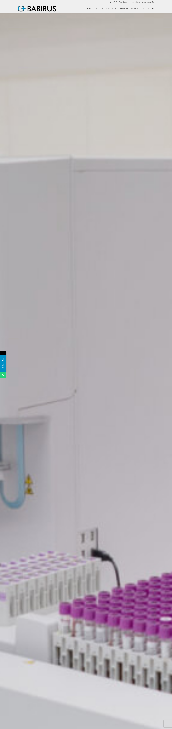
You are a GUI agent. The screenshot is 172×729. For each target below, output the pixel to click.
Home (88, 9)
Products (111, 9)
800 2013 (126, 2)
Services (124, 9)
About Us (98, 9)
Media (133, 9)
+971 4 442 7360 (147, 2)
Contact (145, 9)
